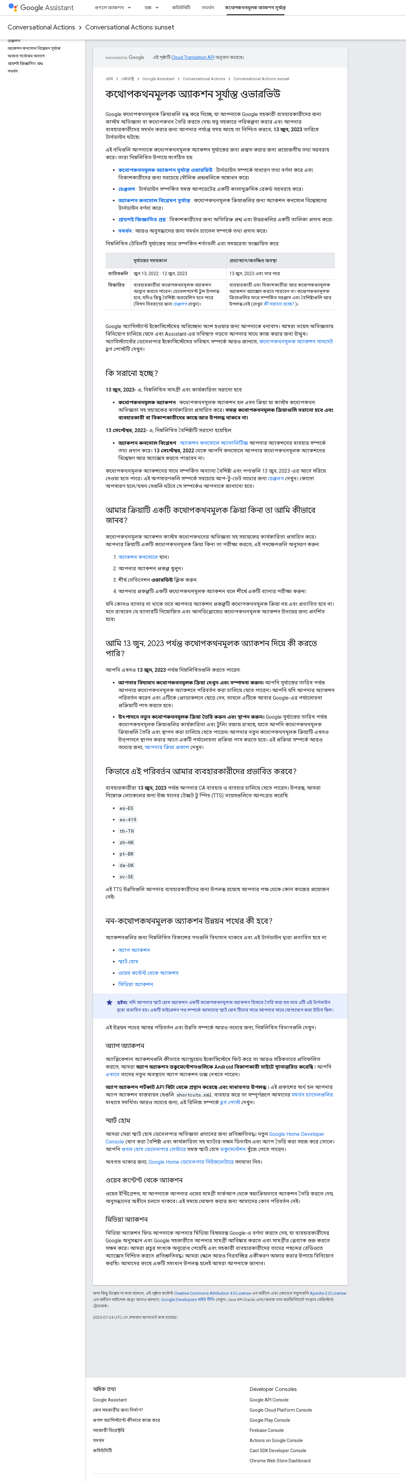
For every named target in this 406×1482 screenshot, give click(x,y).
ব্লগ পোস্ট (230, 1102)
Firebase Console (267, 1430)
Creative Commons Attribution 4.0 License (212, 1293)
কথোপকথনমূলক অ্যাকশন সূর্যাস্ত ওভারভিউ (165, 170)
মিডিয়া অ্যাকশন (135, 984)
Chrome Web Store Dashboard (280, 1460)
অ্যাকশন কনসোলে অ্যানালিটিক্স (214, 443)
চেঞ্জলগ (126, 189)
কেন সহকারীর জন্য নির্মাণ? (118, 1410)
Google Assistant (158, 78)
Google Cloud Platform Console (281, 1410)
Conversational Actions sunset (129, 27)
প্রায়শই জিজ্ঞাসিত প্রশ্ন (142, 220)
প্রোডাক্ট (127, 78)
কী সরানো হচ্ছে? (279, 304)
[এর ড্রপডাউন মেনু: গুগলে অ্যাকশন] (131, 7)
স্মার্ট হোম (128, 962)
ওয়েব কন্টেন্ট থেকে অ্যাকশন (148, 973)
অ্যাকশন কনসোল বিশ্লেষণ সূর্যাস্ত (154, 200)
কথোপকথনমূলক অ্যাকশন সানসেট (296, 342)
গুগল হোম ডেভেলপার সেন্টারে (153, 1149)
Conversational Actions (41, 27)
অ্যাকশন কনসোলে (138, 557)
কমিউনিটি (181, 7)
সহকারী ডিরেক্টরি (109, 1430)
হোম (109, 78)
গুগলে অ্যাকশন (109, 7)
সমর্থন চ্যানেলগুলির (312, 1095)
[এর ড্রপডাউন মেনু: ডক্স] (159, 7)
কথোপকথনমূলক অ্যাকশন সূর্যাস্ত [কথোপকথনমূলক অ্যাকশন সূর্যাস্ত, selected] (255, 7)
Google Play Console (270, 1420)
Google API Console (269, 1399)
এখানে (113, 1074)
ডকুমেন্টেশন (233, 1149)
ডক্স (148, 7)
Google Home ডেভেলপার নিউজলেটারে (191, 1162)
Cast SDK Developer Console (278, 1450)
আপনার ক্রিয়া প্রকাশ (167, 747)
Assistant (47, 7)
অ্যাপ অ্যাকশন (134, 950)
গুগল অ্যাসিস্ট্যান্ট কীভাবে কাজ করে (126, 1420)
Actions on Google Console (276, 1440)
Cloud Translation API (193, 57)
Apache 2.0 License (328, 1293)
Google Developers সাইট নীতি (188, 1299)
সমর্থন (208, 7)
